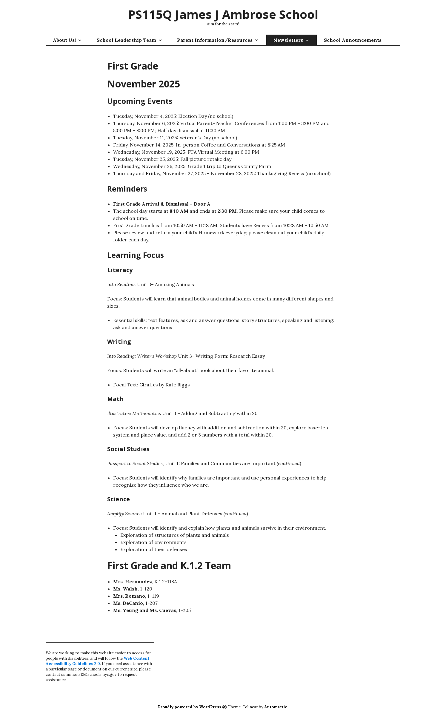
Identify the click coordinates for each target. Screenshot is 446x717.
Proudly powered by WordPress (189, 707)
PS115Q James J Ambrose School (223, 14)
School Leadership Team (126, 40)
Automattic (275, 707)
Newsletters (288, 40)
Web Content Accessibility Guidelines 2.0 (97, 661)
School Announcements (353, 40)
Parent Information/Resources (215, 40)
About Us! (64, 40)
